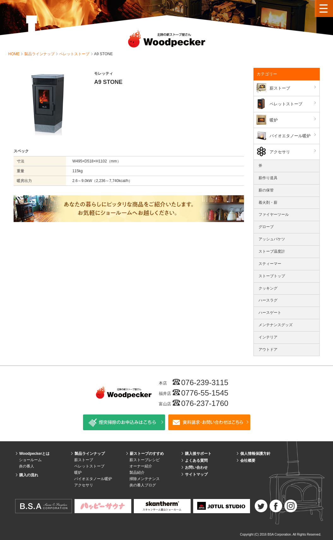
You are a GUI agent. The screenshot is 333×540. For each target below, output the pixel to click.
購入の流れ (28, 475)
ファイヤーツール (274, 214)
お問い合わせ (196, 467)
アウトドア (268, 349)
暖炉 (294, 119)
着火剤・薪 (268, 202)
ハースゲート (270, 312)
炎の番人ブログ (142, 485)
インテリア (268, 337)
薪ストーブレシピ (144, 460)
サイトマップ (196, 474)
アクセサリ (294, 151)
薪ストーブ (294, 88)
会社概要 (247, 460)
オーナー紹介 (140, 466)
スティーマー (270, 263)
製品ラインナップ (40, 54)
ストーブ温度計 (272, 251)
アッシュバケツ (272, 239)
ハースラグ (268, 300)
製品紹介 (137, 472)
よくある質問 (196, 460)
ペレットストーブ (74, 54)
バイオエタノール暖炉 (294, 135)
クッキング (268, 288)
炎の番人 (26, 466)
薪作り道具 (268, 178)
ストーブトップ (272, 276)
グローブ (266, 227)
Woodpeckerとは (34, 453)
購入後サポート (198, 453)
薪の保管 (266, 190)
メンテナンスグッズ (276, 325)
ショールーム (30, 460)
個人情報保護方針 (255, 453)
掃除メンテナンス (144, 479)
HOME (14, 54)
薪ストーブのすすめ (147, 453)
